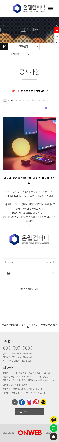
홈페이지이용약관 (29, 324)
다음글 (50, 262)
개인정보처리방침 (10, 324)
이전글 (9, 262)
